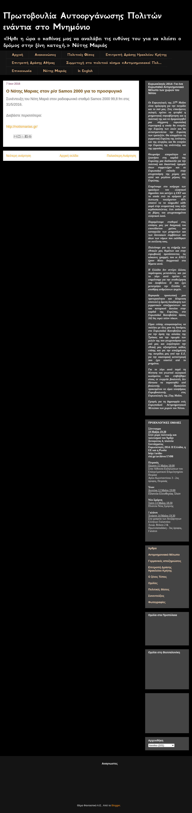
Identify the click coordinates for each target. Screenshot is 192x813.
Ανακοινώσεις (45, 55)
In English (85, 71)
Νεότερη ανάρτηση (18, 155)
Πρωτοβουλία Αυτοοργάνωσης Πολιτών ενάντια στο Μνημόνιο (82, 21)
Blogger (116, 805)
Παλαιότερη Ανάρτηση (121, 155)
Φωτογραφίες (157, 602)
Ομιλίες (153, 583)
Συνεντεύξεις (156, 595)
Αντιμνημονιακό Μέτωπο (164, 554)
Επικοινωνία (21, 71)
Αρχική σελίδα (69, 155)
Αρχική (17, 55)
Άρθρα (152, 548)
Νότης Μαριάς (54, 71)
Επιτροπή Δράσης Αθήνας (33, 63)
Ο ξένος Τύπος (157, 576)
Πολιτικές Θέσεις (80, 55)
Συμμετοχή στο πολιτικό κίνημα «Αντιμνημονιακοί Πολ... (113, 63)
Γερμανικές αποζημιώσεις (164, 561)
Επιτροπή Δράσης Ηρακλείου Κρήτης (136, 55)
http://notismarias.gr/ (21, 127)
